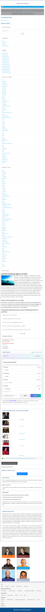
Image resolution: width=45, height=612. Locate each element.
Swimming (4, 154)
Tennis (3, 259)
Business (4, 183)
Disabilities (4, 199)
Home (2, 586)
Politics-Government (6, 243)
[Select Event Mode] (22, 376)
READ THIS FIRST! (22, 473)
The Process (39, 590)
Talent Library (3, 590)
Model (3, 141)
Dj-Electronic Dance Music (7, 112)
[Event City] (22, 382)
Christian (4, 99)
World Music (4, 161)
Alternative (4, 83)
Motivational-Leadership (7, 143)
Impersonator (4, 128)
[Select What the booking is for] (22, 370)
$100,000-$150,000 (6, 64)
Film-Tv (3, 209)
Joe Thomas (22, 445)
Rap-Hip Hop (4, 148)
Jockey (3, 222)
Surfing (3, 256)
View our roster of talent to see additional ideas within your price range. (19, 458)
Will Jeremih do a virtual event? (9, 315)
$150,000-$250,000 (6, 66)
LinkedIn (3, 605)
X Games (4, 266)
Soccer (3, 253)
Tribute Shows (5, 159)
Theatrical (4, 156)
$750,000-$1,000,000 (6, 72)
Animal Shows (5, 86)
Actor (3, 170)
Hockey (3, 217)
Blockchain (4, 178)
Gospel (3, 125)
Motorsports (4, 238)
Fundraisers (20, 590)
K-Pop (3, 135)
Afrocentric (4, 81)
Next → (36, 395)
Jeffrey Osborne (21, 455)
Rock (3, 151)
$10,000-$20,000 (5, 56)
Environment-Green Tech (7, 207)
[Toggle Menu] (22, 7)
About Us (7, 586)
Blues (3, 96)
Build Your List (4, 20)
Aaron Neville (21, 419)
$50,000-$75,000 (5, 61)
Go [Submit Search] (22, 33)
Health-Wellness (5, 215)
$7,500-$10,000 (5, 54)
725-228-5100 (12, 400)
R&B (3, 146)
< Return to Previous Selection (9, 463)
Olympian (4, 240)
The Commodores (22, 439)
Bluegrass (4, 94)
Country (3, 107)
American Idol (4, 84)
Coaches (4, 189)
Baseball (3, 91)
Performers (4, 42)
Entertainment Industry (6, 117)
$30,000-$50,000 (5, 59)
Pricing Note (4, 344)
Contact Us (26, 586)
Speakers (4, 44)
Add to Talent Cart (37, 352)
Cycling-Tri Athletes (6, 196)
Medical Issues (5, 233)
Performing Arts (5, 241)
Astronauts (4, 89)
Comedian (4, 104)
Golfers (3, 212)
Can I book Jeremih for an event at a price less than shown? (16, 329)
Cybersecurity (5, 194)
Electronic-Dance (5, 115)
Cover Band (4, 109)
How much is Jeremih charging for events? (12, 322)
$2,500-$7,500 (5, 53)
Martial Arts (4, 230)
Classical (4, 102)
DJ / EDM (16, 595)
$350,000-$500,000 (6, 69)
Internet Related (5, 130)
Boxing (3, 181)
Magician (4, 138)
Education (4, 202)
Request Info (19, 586)
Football (3, 122)
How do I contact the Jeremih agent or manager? (14, 326)
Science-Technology (6, 251)
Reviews (12, 586)
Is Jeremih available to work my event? (11, 318)
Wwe (3, 264)
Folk (3, 120)
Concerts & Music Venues (29, 590)
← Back (24, 395)
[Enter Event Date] (22, 389)
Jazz (3, 133)
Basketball (4, 176)
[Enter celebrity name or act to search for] (22, 31)
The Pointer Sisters (21, 433)
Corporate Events (12, 590)
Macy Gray (22, 426)
